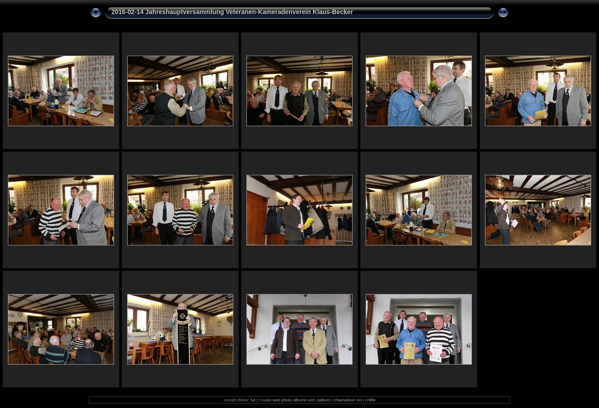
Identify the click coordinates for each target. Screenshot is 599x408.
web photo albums (289, 399)
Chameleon (344, 399)
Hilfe (371, 399)
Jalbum (323, 399)
